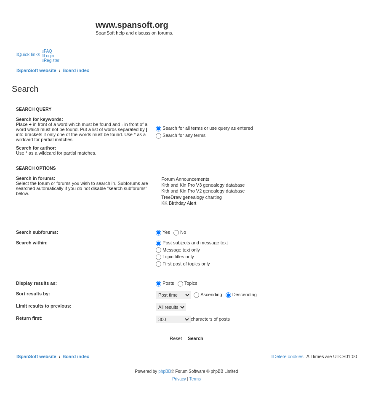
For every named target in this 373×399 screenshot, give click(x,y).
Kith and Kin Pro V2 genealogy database (256, 191)
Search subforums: (37, 232)
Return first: (29, 318)
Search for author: (36, 147)
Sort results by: (33, 293)
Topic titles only (175, 256)
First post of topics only (183, 263)
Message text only (178, 249)
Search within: (32, 242)
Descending (241, 294)
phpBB (164, 371)
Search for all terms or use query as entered (204, 128)
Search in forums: (36, 178)
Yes (163, 232)
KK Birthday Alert (256, 203)
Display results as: (36, 283)
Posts (165, 283)
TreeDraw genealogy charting (256, 198)
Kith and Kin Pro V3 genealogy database (256, 185)
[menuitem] (47, 51)
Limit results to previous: (43, 305)
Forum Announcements (256, 179)
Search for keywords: (39, 119)
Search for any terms (180, 135)
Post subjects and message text (192, 242)
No (179, 232)
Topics (187, 283)
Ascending (208, 294)
